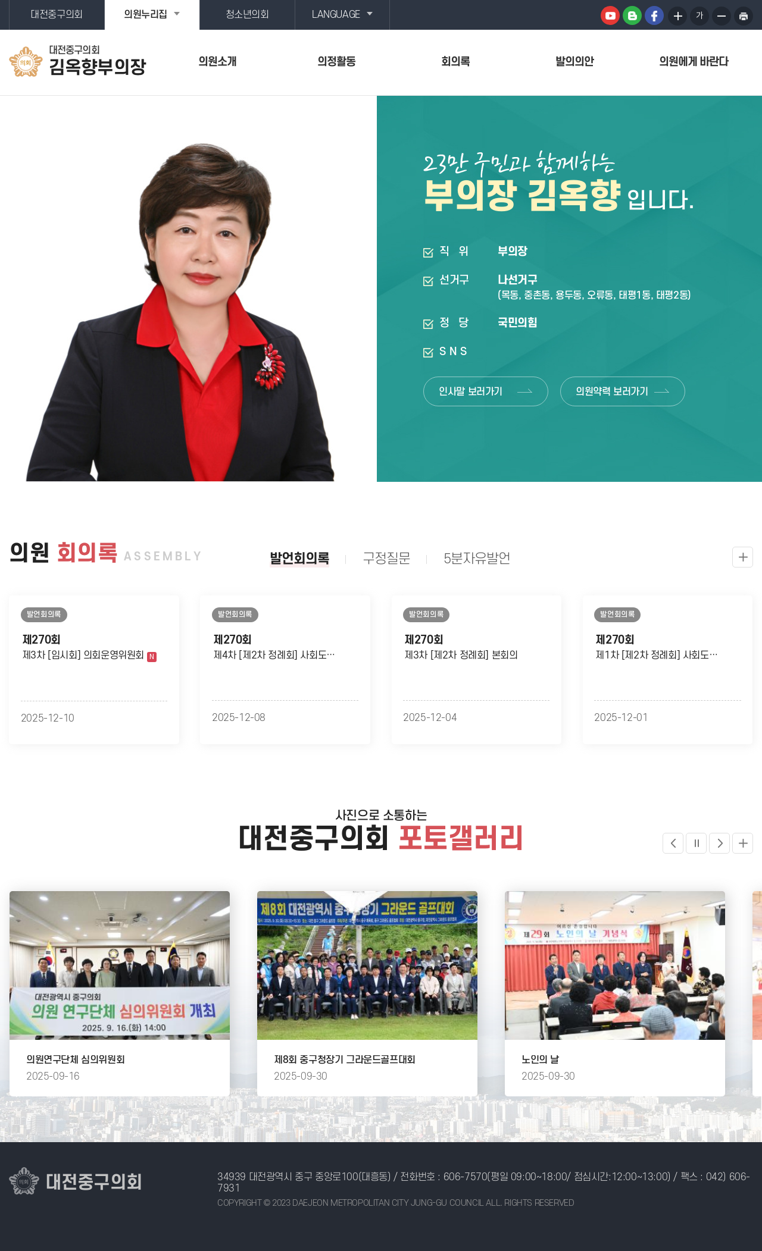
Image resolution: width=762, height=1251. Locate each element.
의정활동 (336, 62)
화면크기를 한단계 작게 (721, 16)
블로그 (632, 15)
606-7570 (466, 1177)
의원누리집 (145, 15)
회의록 (455, 62)
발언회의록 (299, 559)
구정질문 (386, 559)
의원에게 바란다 (693, 62)
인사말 (470, 392)
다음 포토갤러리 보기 (719, 843)
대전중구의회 (56, 15)
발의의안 (574, 62)
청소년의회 (247, 15)
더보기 (742, 843)
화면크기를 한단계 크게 (677, 16)
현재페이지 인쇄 (743, 16)
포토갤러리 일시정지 (696, 843)
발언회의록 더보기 (742, 557)
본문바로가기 (0, 0)
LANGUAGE (336, 15)
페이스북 (654, 15)
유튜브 (610, 15)
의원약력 (612, 392)
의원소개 (217, 62)
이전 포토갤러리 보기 (673, 843)
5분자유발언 (477, 559)
